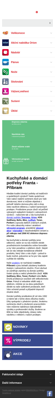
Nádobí (15, 52)
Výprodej (22, 340)
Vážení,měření (20, 91)
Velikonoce (18, 33)
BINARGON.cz (32, 390)
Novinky (20, 327)
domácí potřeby (14, 217)
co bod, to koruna (29, 160)
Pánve (15, 62)
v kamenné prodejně (29, 135)
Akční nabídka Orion (24, 42)
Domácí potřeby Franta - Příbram (27, 5)
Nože (14, 72)
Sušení (15, 101)
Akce (17, 354)
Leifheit (31, 220)
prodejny (16, 263)
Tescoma (25, 217)
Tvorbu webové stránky (11, 390)
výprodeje (17, 231)
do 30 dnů (29, 148)
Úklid (14, 111)
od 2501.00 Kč (33, 123)
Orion (34, 217)
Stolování (17, 81)
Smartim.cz (6, 393)
